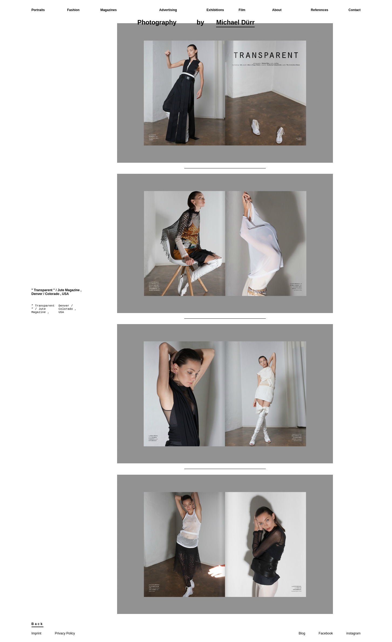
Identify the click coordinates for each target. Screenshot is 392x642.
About (277, 10)
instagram (353, 633)
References (319, 10)
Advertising (168, 10)
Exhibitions (215, 10)
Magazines (108, 10)
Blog (302, 633)
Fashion (73, 10)
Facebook (326, 633)
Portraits (38, 10)
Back (38, 624)
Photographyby (195, 23)
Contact (355, 10)
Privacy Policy (65, 633)
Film (242, 10)
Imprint (37, 633)
